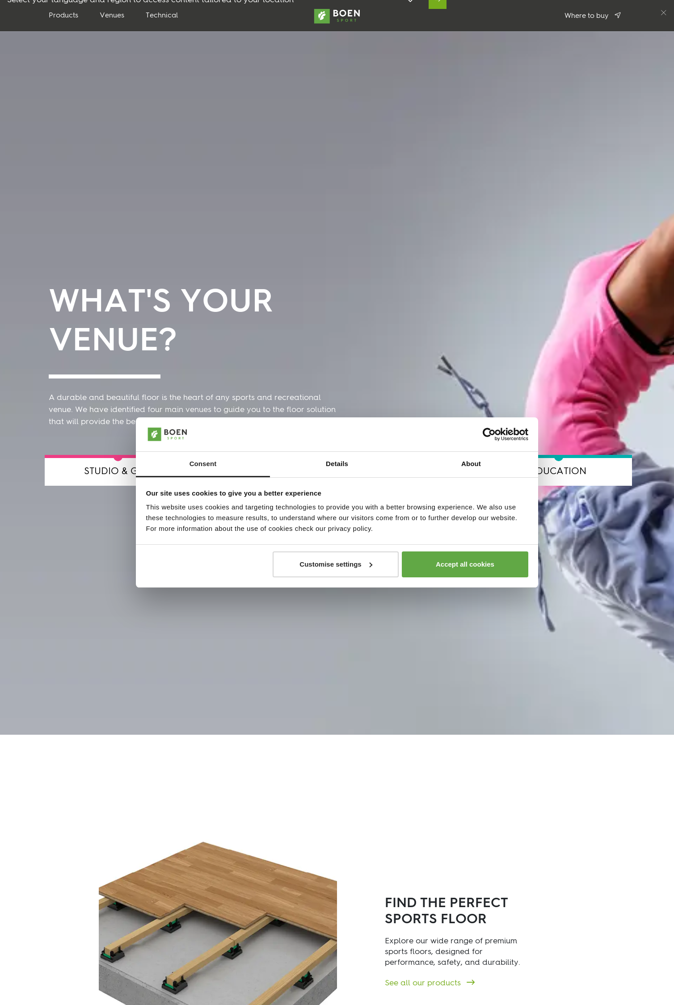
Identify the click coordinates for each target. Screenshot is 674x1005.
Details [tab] (337, 463)
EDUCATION (558, 471)
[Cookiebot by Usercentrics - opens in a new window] (489, 434)
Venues (112, 15)
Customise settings (335, 564)
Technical (162, 15)
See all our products (424, 983)
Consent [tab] (203, 463)
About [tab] (471, 463)
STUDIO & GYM (118, 471)
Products (63, 15)
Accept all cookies (465, 564)
